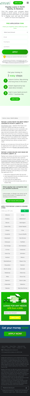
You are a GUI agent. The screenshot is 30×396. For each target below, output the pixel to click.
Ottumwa (22, 272)
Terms (13, 347)
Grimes (7, 249)
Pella (7, 276)
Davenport (7, 238)
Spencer (7, 280)
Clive (22, 230)
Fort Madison (22, 245)
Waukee (7, 288)
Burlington (23, 222)
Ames (22, 215)
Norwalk (22, 269)
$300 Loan (9, 135)
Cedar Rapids (22, 226)
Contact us (19, 347)
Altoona (7, 215)
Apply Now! (15, 333)
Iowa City (7, 253)
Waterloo (22, 284)
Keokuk (7, 257)
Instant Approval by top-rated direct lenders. (16, 87)
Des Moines (22, 238)
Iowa (8, 118)
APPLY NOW (15, 317)
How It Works (5, 346)
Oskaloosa (7, 272)
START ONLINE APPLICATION (15, 201)
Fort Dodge (7, 245)
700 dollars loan (16, 135)
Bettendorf (23, 219)
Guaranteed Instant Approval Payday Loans (13, 161)
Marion (22, 257)
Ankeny (7, 219)
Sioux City (22, 276)
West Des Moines (22, 288)
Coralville (7, 234)
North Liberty (7, 269)
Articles (9, 347)
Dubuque (7, 242)
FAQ (25, 347)
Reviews (3, 347)
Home (4, 118)
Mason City (23, 261)
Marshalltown (7, 261)
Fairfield (22, 242)
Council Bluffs (22, 234)
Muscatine (7, 265)
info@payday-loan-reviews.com (11, 349)
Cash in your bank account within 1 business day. (17, 93)
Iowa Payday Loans (6, 125)
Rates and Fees (21, 346)
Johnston (22, 253)
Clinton (7, 230)
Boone (7, 222)
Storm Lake (22, 280)
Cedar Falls (7, 226)
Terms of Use (5, 62)
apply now (18, 3)
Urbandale (7, 284)
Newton (22, 265)
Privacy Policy (22, 61)
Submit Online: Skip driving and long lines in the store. (18, 81)
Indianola (22, 249)
